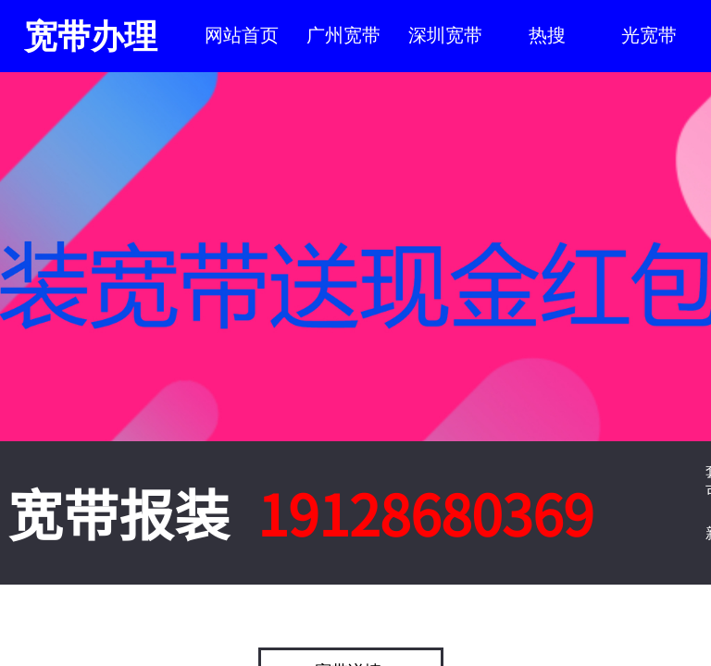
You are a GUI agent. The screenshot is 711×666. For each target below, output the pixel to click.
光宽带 (649, 35)
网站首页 (242, 35)
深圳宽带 (445, 35)
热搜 (547, 35)
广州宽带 (343, 35)
